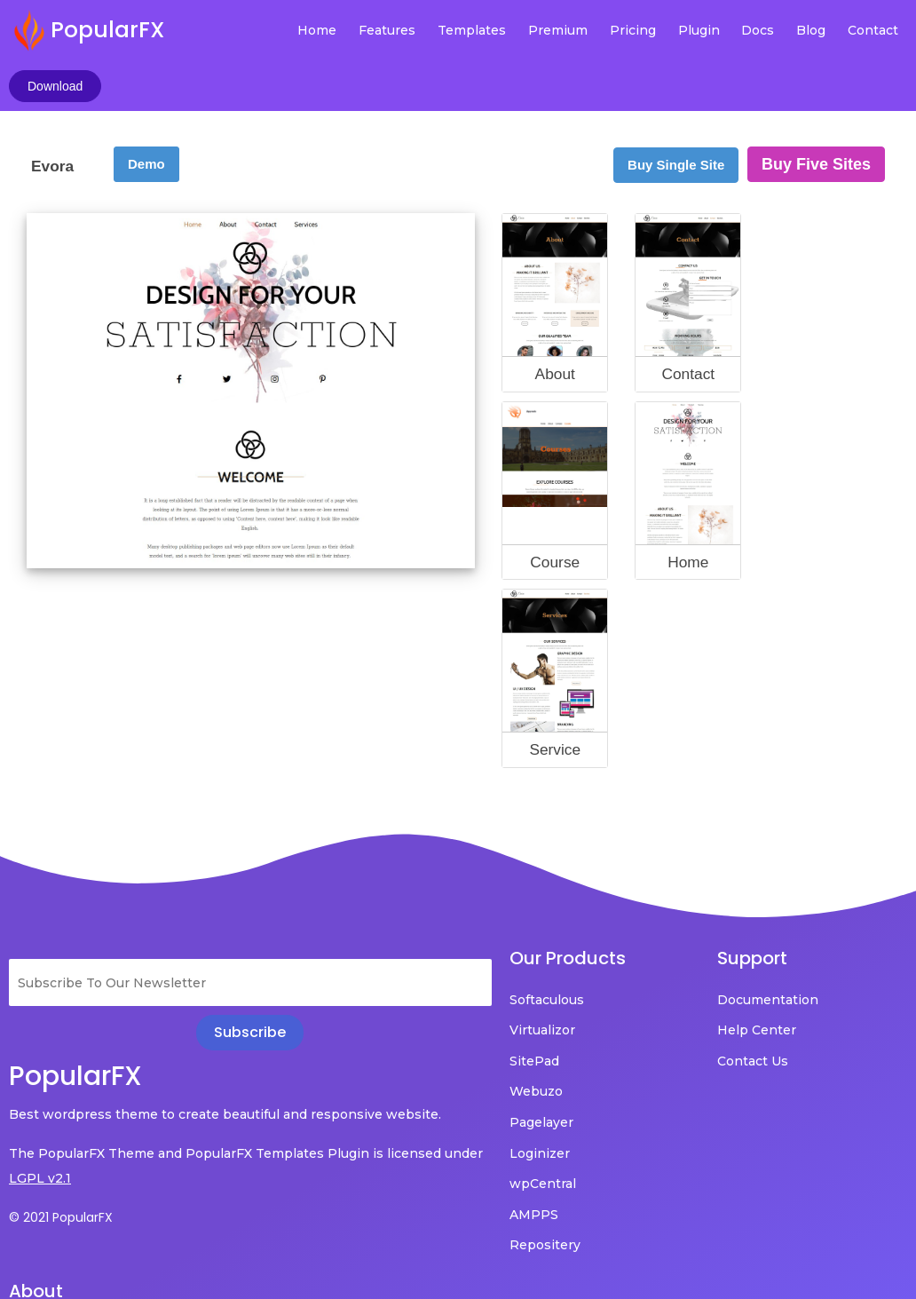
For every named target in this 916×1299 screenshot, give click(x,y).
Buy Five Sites (816, 114)
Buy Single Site (676, 115)
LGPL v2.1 (82, 1129)
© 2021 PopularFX (61, 1167)
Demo (146, 114)
